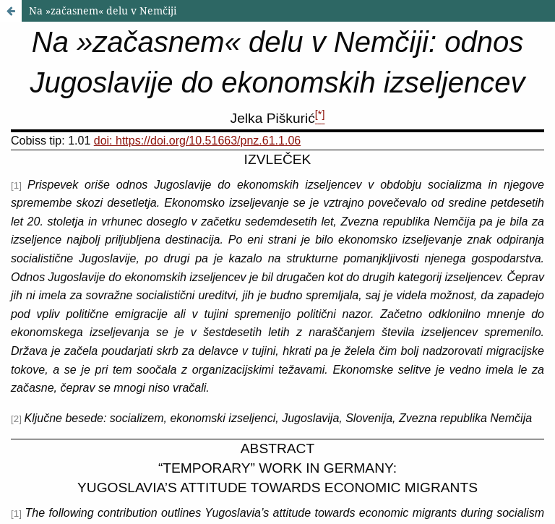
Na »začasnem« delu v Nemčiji (102, 10)
